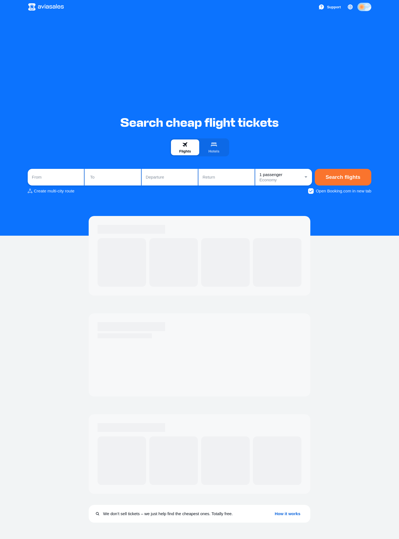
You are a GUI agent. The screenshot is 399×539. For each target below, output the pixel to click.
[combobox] (56, 177)
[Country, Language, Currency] (350, 7)
